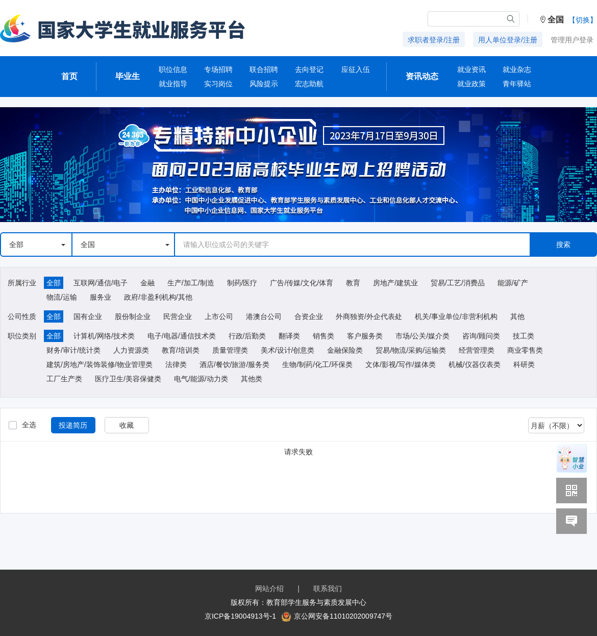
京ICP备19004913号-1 (240, 616)
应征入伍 (355, 69)
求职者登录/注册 (434, 40)
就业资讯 (471, 69)
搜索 (563, 244)
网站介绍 (269, 588)
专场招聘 (218, 69)
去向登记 (309, 69)
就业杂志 (517, 69)
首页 (69, 76)
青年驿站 (517, 84)
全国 (125, 244)
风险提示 (264, 84)
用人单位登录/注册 (507, 40)
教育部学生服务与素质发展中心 (316, 602)
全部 (37, 244)
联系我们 (327, 588)
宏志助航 (309, 84)
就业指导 (173, 84)
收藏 (126, 425)
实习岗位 (218, 84)
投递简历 (73, 425)
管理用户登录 (572, 40)
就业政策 (471, 84)
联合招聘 (264, 69)
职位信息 (173, 69)
